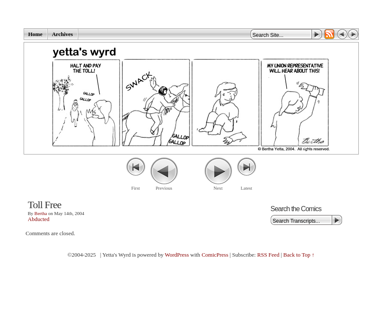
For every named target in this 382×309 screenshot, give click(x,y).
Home (35, 34)
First (135, 188)
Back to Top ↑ (299, 254)
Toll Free (44, 204)
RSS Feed (268, 254)
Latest (246, 188)
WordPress (177, 254)
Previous (164, 188)
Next (218, 188)
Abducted (39, 219)
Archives (62, 34)
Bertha (40, 213)
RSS (329, 34)
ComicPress (215, 254)
